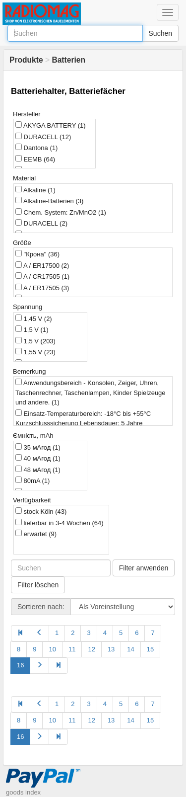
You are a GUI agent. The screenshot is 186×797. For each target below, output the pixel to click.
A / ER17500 (42, 265)
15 (150, 649)
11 (71, 649)
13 (111, 649)
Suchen (160, 33)
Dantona (36, 148)
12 (91, 649)
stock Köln (40, 511)
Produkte (26, 60)
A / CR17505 (42, 276)
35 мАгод (38, 447)
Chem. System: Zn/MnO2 (60, 212)
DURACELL (43, 137)
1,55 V (35, 352)
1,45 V (33, 318)
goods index (23, 792)
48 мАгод (38, 470)
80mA (32, 480)
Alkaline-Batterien (49, 201)
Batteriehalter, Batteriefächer (68, 91)
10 (52, 649)
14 (130, 649)
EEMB (35, 159)
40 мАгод (38, 458)
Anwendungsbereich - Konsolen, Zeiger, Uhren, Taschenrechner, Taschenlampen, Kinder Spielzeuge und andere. (90, 392)
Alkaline (35, 190)
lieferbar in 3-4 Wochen (59, 523)
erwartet (36, 534)
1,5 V (31, 329)
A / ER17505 (42, 288)
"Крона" (37, 254)
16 (20, 665)
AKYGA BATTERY (50, 125)
